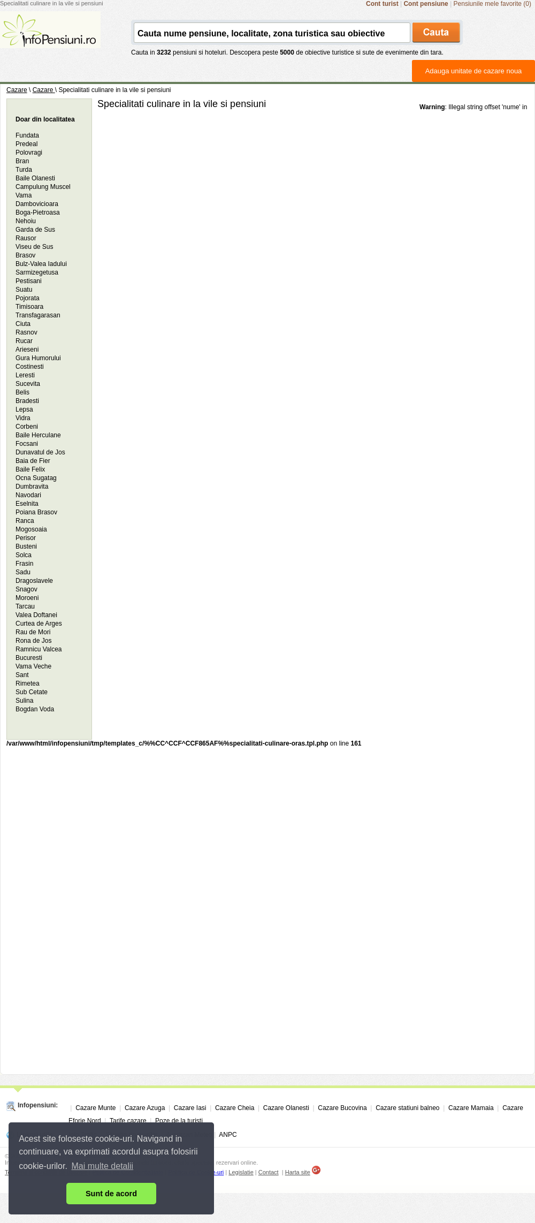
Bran (22, 161)
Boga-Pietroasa (38, 212)
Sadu (23, 572)
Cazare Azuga (145, 1108)
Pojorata (28, 298)
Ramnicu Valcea (39, 649)
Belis (22, 392)
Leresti (25, 375)
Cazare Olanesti (286, 1108)
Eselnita (27, 503)
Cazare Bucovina (342, 1108)
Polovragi (29, 152)
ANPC (227, 1134)
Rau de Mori (33, 632)
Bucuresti (29, 658)
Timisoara (29, 306)
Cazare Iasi (190, 1108)
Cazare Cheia (234, 1108)
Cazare (16, 90)
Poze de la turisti (179, 1121)
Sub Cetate (32, 692)
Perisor (26, 538)
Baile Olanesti (35, 178)
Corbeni (27, 426)
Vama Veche (33, 666)
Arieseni (27, 349)
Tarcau (25, 606)
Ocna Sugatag (36, 478)
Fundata (27, 135)
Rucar (24, 341)
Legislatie (240, 1172)
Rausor (26, 238)
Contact (268, 1172)
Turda (24, 169)
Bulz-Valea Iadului (41, 264)
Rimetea (28, 683)
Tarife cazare (128, 1121)
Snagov (26, 589)
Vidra (23, 418)
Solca (24, 555)
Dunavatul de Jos (40, 452)
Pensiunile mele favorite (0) (492, 3)
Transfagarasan (38, 315)
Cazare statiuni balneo (407, 1108)
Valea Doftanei (36, 615)
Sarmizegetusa (37, 272)
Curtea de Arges (39, 623)
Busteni (26, 546)
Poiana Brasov (36, 512)
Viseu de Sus (35, 246)
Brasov (25, 255)
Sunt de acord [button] (111, 1193)
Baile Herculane (38, 435)
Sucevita (28, 384)
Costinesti (30, 366)
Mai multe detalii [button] (103, 1166)
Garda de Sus (35, 229)
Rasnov (26, 332)
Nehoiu (26, 221)
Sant (22, 675)
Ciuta (23, 324)
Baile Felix (30, 469)
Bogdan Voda (35, 709)
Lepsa (24, 409)
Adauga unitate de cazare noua (473, 71)
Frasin (24, 563)
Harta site (297, 1172)
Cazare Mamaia (471, 1108)
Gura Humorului (38, 358)
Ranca (25, 521)
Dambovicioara (37, 204)
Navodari (28, 495)
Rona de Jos (33, 640)
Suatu (24, 289)
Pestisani (29, 281)
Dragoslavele (34, 580)
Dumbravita (32, 486)
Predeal (26, 144)
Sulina (24, 700)
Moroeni (27, 598)
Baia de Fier (33, 461)
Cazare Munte (95, 1108)
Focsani (27, 443)
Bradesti (27, 401)
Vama (24, 195)
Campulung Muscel (43, 187)
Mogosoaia (31, 529)
